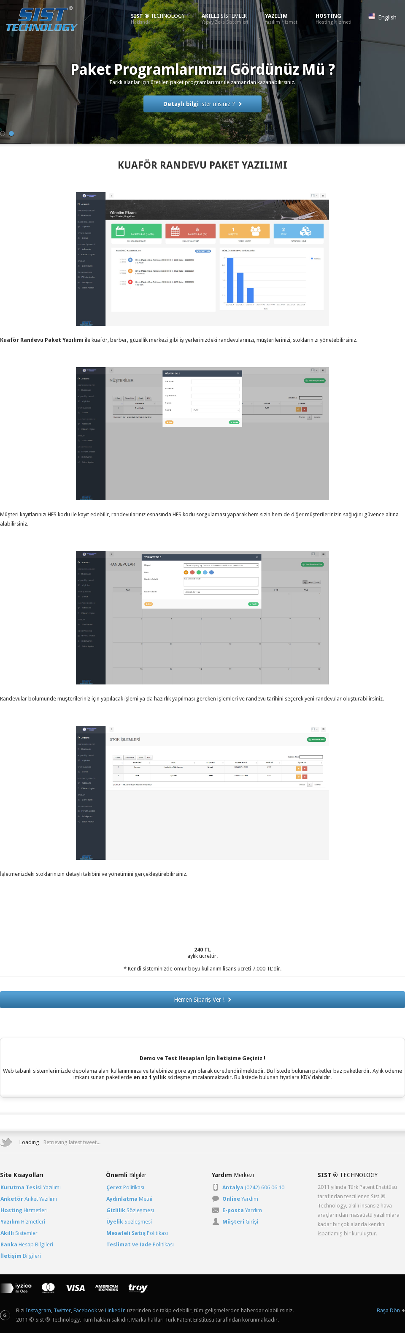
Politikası (125, 1187)
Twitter (62, 1310)
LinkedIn (115, 1310)
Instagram (38, 1310)
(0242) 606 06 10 (253, 1187)
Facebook (85, 1310)
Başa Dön (388, 1310)
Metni (129, 1199)
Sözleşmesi (130, 1210)
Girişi (240, 1222)
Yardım (240, 1199)
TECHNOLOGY (158, 19)
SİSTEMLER (225, 19)
